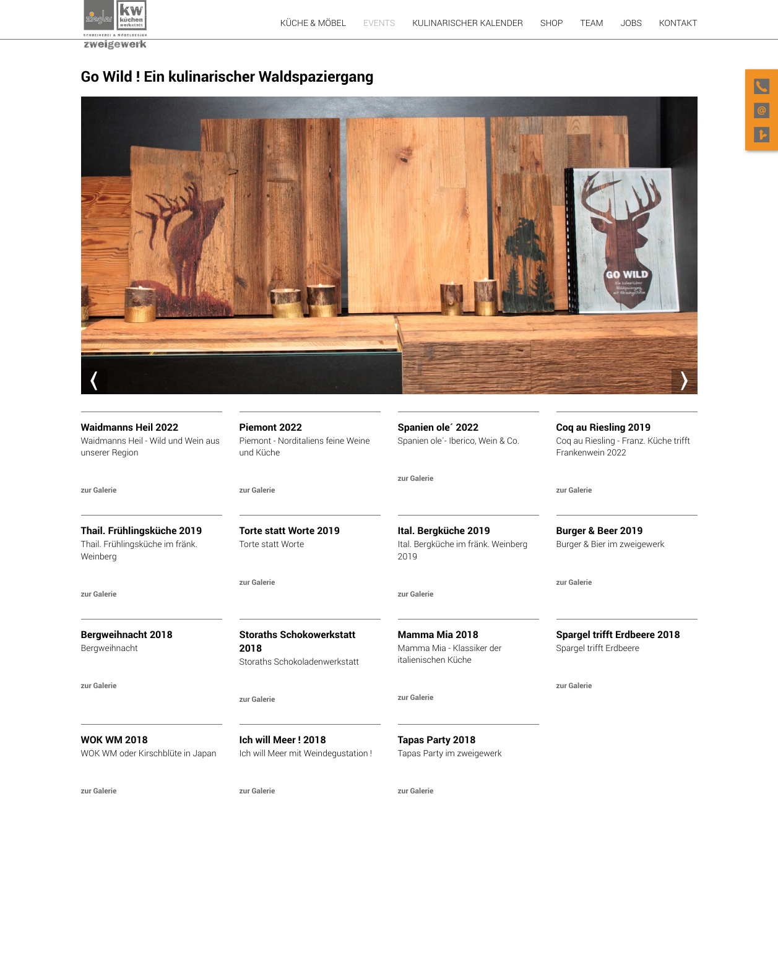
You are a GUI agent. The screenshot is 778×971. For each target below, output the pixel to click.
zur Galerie (99, 490)
